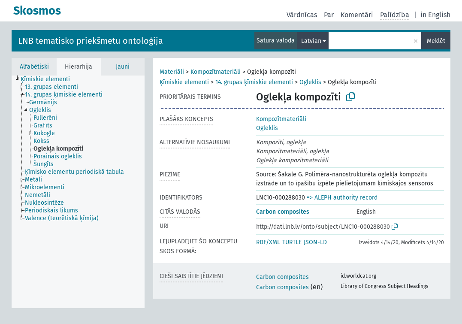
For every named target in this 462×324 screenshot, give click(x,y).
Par (329, 15)
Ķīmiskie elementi (184, 82)
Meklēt (436, 41)
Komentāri (357, 15)
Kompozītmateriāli (215, 72)
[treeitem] (49, 79)
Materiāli (172, 72)
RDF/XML (268, 242)
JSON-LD (315, 242)
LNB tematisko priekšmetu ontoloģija (90, 41)
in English (435, 15)
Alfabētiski (34, 66)
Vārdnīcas (302, 15)
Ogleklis (310, 82)
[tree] (78, 192)
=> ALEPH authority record (342, 197)
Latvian (311, 41)
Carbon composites (282, 211)
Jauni (123, 66)
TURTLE (292, 242)
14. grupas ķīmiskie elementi (254, 82)
